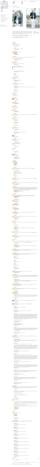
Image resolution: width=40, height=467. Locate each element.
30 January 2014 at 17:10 (16, 115)
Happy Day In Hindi (16, 203)
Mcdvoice (15, 306)
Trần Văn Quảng (15, 164)
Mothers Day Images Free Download (17, 196)
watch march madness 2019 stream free (34, 275)
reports (2, 11)
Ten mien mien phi (15, 163)
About (22, 1)
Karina (14, 73)
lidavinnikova (15, 51)
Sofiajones (15, 186)
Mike (14, 270)
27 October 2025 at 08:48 (16, 442)
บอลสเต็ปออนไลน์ (15, 415)
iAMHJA (14, 263)
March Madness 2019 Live (16, 279)
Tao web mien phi (15, 162)
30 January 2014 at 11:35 (16, 84)
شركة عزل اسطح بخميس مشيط (16, 293)
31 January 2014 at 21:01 (16, 136)
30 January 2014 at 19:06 (16, 129)
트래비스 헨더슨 (15, 423)
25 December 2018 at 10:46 (16, 272)
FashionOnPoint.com (34, 114)
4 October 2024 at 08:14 (16, 428)
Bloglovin (14, 1)
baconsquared (15, 140)
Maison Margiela (37, 32)
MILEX (14, 105)
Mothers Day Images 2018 (16, 204)
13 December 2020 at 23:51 (16, 341)
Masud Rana (15, 274)
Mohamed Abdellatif (16, 291)
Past (39, 458)
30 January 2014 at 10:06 (16, 49)
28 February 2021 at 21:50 (16, 374)
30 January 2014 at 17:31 (16, 120)
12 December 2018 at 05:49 (16, 268)
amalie (14, 97)
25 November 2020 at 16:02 (16, 325)
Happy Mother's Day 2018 (16, 208)
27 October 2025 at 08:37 (16, 435)
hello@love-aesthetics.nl (33, 1)
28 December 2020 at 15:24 (16, 351)
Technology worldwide (16, 199)
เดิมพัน (29, 300)
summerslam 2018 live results (33, 232)
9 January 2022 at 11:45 (16, 418)
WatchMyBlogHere (15, 52)
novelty (2, 9)
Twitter (13, 3)
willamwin (15, 215)
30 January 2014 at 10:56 (16, 64)
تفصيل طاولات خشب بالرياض (16, 408)
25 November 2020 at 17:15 (16, 333)
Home (26, 458)
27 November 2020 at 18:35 (16, 337)
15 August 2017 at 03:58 (16, 184)
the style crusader (15, 86)
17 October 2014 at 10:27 (16, 165)
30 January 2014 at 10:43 (16, 54)
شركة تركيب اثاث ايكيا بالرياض (16, 407)
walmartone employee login (16, 249)
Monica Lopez (15, 61)
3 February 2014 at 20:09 (16, 155)
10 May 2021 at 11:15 (16, 388)
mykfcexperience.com (16, 228)
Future (13, 458)
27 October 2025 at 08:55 (16, 452)
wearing (2, 7)
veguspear (15, 299)
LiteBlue (14, 222)
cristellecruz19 (15, 437)
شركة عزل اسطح (15, 292)
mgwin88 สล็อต (15, 386)
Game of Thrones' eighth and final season (21, 288)
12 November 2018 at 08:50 (16, 258)
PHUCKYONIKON (15, 119)
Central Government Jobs (16, 190)
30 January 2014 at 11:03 (16, 75)
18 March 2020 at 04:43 (16, 301)
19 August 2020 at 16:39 (16, 311)
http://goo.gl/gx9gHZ (33, 168)
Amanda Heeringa (15, 122)
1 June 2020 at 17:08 (16, 304)
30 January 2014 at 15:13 (16, 107)
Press (22, 3)
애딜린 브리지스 (15, 430)
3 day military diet (17, 236)
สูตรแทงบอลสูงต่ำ (15, 413)
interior (2, 10)
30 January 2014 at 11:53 (16, 91)
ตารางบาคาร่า (15, 414)
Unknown (15, 43)
